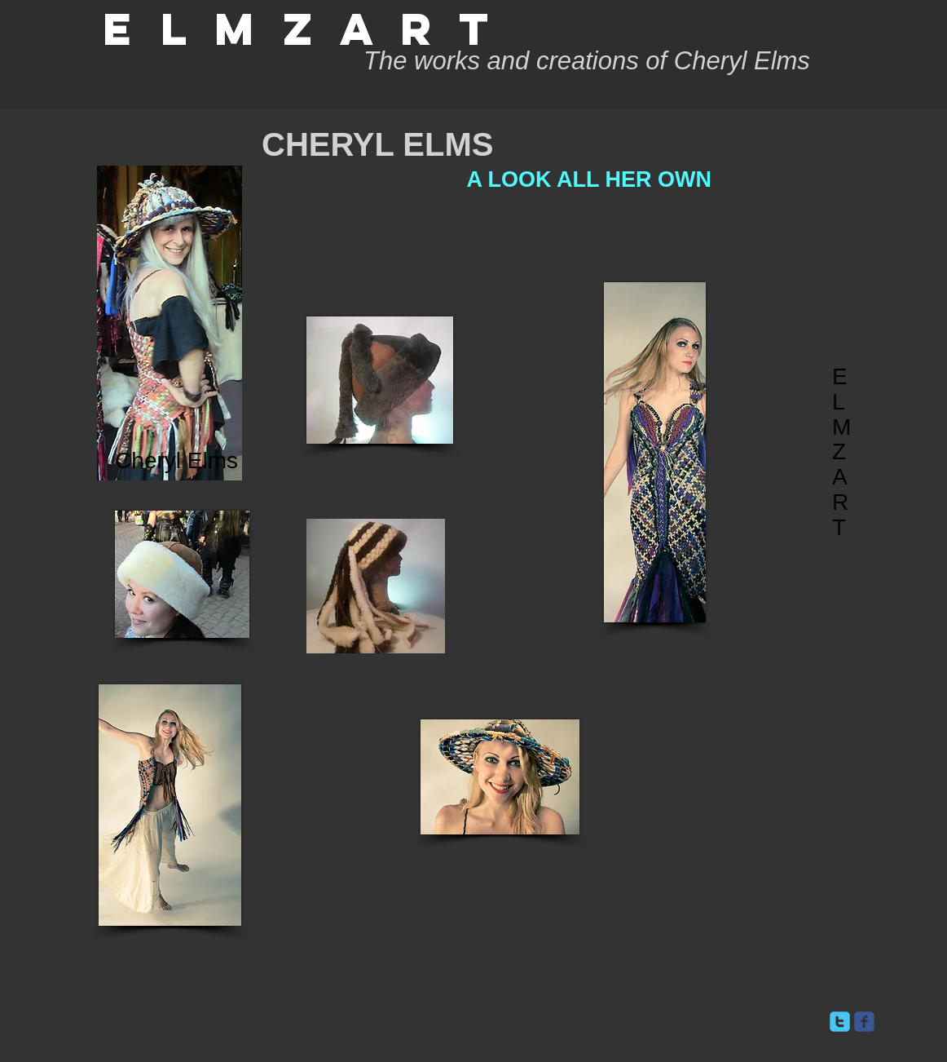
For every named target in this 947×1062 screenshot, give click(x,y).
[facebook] (864, 1021)
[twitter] (840, 1021)
